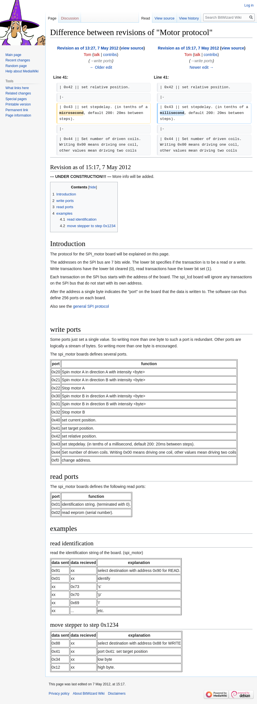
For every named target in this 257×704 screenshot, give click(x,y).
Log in (249, 5)
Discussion (70, 18)
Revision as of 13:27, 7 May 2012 (87, 48)
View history (189, 18)
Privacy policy (59, 694)
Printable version (18, 104)
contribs (110, 54)
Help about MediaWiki (21, 71)
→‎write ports (101, 61)
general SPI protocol (91, 306)
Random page (16, 66)
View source (165, 18)
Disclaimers (116, 694)
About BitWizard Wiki (88, 694)
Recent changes (17, 60)
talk (97, 54)
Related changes (18, 93)
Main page (13, 55)
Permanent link (16, 110)
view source (132, 48)
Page (52, 18)
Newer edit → (202, 67)
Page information (18, 115)
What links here (17, 88)
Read (145, 18)
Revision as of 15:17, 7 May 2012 (188, 48)
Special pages (16, 99)
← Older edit (101, 67)
